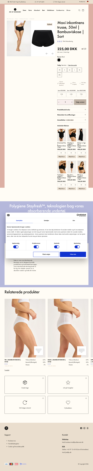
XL (79, 70)
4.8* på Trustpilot (40, 1)
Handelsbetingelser (13, 444)
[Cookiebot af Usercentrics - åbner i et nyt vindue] (78, 215)
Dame (24, 10)
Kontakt (65, 435)
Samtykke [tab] (19, 220)
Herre (30, 10)
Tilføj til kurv (62, 156)
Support (7, 435)
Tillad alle (73, 254)
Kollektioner (50, 10)
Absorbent (37, 10)
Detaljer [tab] (46, 220)
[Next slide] (52, 53)
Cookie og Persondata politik (16, 446)
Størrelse (61, 65)
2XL (59, 75)
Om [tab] (74, 220)
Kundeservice (82, 1)
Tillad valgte (46, 254)
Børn (43, 10)
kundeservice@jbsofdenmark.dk (74, 442)
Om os (68, 10)
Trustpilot (7, 370)
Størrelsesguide (72, 65)
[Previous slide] (46, 53)
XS (59, 70)
